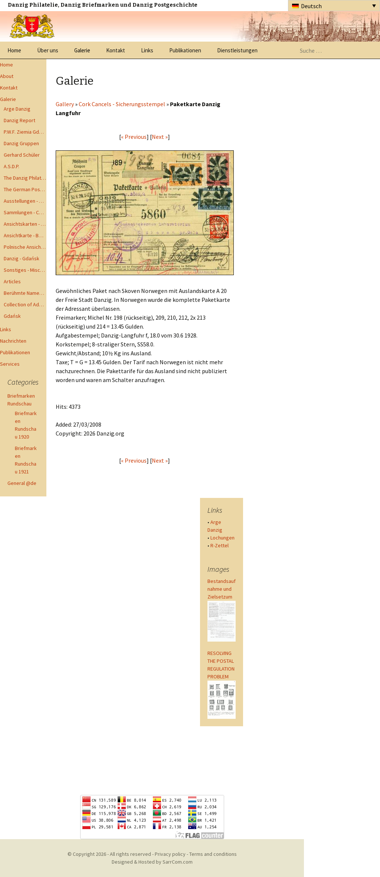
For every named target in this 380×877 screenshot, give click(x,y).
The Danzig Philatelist (25, 178)
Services (10, 364)
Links (147, 50)
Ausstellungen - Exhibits (25, 201)
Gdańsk (12, 316)
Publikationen (185, 50)
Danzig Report (19, 120)
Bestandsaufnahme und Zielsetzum (221, 589)
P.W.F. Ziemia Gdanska (25, 131)
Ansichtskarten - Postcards (25, 224)
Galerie (82, 50)
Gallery (65, 104)
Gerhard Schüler (22, 154)
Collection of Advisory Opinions (25, 304)
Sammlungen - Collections (25, 212)
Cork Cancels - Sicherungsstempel (122, 104)
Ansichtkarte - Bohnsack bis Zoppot (25, 235)
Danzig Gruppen (21, 143)
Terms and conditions (213, 854)
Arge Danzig (17, 108)
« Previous (134, 136)
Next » (160, 136)
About (6, 76)
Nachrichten (13, 341)
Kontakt (115, 50)
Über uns (47, 50)
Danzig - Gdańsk (21, 258)
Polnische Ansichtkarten (25, 247)
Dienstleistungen (237, 50)
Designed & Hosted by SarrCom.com (152, 861)
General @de (21, 483)
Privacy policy (170, 854)
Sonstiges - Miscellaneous (25, 270)
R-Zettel (219, 545)
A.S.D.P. (11, 166)
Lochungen (222, 537)
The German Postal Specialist (25, 189)
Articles (12, 281)
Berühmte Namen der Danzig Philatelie (25, 293)
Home (14, 50)
